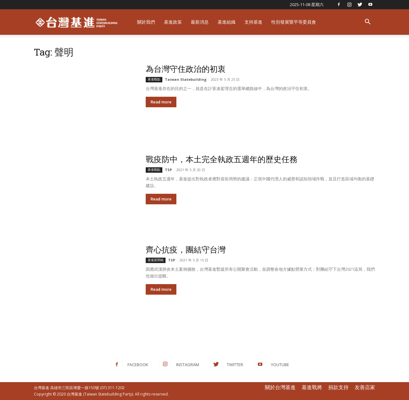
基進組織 (226, 22)
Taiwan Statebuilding (185, 79)
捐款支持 (338, 387)
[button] (367, 22)
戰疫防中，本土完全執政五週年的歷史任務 (221, 159)
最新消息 (200, 22)
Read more (161, 102)
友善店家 (365, 387)
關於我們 (146, 22)
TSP (168, 169)
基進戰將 (312, 387)
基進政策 (173, 22)
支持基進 (253, 22)
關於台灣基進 (280, 387)
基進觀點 (154, 79)
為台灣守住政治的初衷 (186, 69)
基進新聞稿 (156, 260)
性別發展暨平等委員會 (293, 22)
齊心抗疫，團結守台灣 (186, 249)
